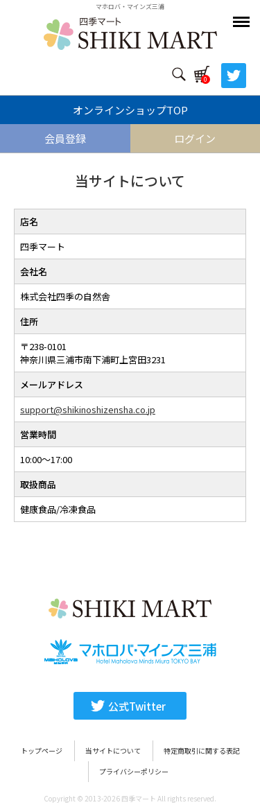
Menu (243, 15)
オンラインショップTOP (130, 110)
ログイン (195, 138)
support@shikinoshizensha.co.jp (87, 409)
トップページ (41, 750)
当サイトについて (113, 750)
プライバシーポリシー (133, 771)
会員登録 (65, 138)
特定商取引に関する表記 (202, 750)
